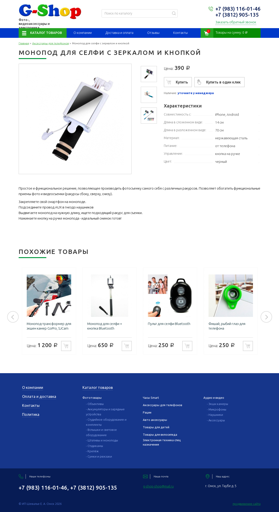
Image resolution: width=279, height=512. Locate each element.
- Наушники (215, 414)
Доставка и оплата (119, 33)
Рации (147, 412)
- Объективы (95, 403)
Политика (30, 414)
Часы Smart (151, 397)
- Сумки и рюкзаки (99, 456)
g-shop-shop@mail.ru (158, 486)
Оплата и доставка (39, 396)
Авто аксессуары (155, 419)
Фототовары (92, 397)
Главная (24, 43)
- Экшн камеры (217, 403)
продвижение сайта (247, 503)
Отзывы (153, 33)
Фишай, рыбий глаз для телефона (227, 326)
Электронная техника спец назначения (162, 442)
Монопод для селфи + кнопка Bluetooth (104, 326)
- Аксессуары (216, 420)
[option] (149, 74)
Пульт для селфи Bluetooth (169, 324)
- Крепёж (92, 451)
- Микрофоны (216, 409)
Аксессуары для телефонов (50, 43)
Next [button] (266, 317)
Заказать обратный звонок (235, 22)
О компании (82, 33)
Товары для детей (156, 427)
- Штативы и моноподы (102, 440)
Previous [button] (13, 317)
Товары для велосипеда (160, 434)
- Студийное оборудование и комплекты (106, 422)
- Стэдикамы (94, 445)
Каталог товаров (46, 33)
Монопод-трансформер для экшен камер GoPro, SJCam (49, 326)
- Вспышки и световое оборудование (101, 432)
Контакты (180, 33)
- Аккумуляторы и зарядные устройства (105, 412)
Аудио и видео (213, 397)
